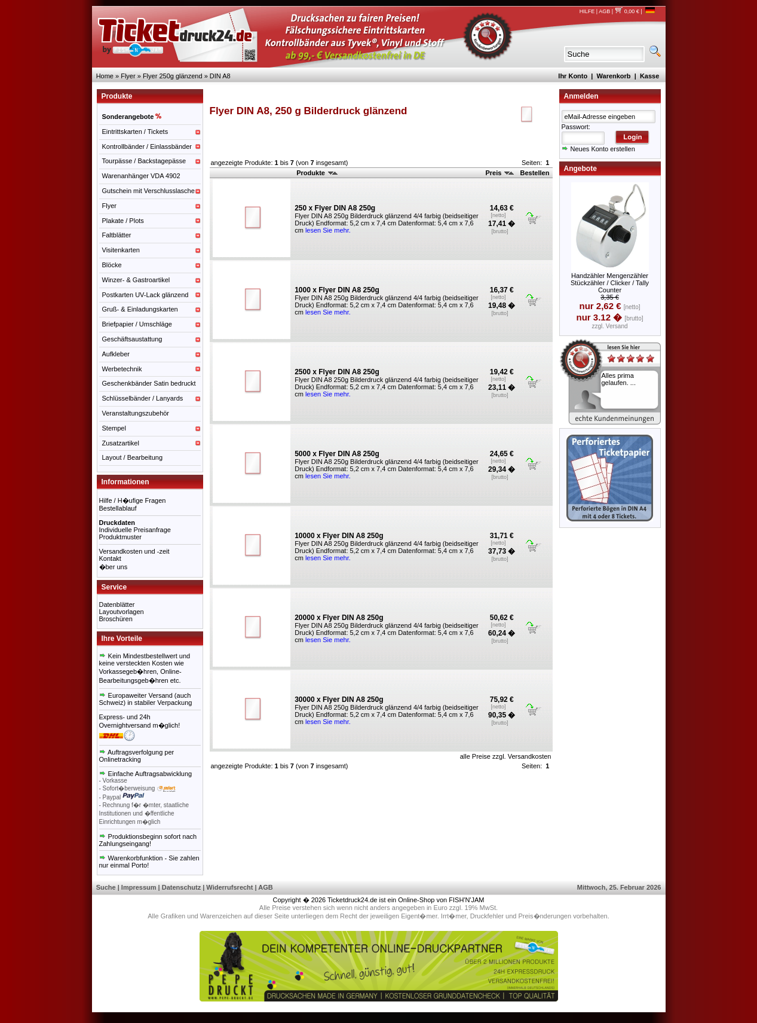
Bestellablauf (118, 508)
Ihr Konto (572, 76)
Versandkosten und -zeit (134, 551)
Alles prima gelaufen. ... (619, 379)
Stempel (114, 428)
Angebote (580, 168)
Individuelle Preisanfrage (135, 529)
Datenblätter (117, 604)
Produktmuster (120, 536)
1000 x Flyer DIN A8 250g (337, 290)
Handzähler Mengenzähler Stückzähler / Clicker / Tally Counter (610, 283)
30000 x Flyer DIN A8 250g (339, 699)
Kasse (649, 76)
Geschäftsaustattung (132, 339)
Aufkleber (116, 354)
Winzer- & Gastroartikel (136, 279)
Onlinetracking (120, 759)
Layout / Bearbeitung (132, 457)
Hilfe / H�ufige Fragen (132, 500)
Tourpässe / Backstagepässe (144, 160)
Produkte (317, 172)
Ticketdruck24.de (352, 899)
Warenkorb (614, 76)
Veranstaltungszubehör (136, 413)
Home (105, 76)
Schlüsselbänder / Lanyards (142, 398)
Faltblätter (116, 235)
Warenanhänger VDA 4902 (141, 175)
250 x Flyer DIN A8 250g (335, 208)
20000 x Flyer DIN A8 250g (339, 617)
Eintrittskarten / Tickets (135, 131)
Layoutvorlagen (121, 611)
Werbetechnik (122, 368)
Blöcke (112, 264)
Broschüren (116, 618)
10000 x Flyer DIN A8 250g (339, 536)
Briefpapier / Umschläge (137, 324)
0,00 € (627, 11)
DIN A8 (220, 76)
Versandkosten (529, 756)
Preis (499, 172)
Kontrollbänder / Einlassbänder (147, 146)
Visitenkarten (121, 250)
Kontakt (110, 558)
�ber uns (113, 566)
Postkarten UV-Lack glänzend (145, 294)
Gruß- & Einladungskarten (140, 309)
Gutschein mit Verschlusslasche (148, 190)
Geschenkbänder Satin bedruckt (149, 383)
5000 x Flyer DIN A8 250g (337, 454)
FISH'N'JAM (466, 899)
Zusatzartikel (120, 443)
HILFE (587, 11)
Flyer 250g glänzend (173, 76)
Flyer (128, 76)
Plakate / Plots (123, 220)
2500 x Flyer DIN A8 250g (337, 372)
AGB (604, 11)
